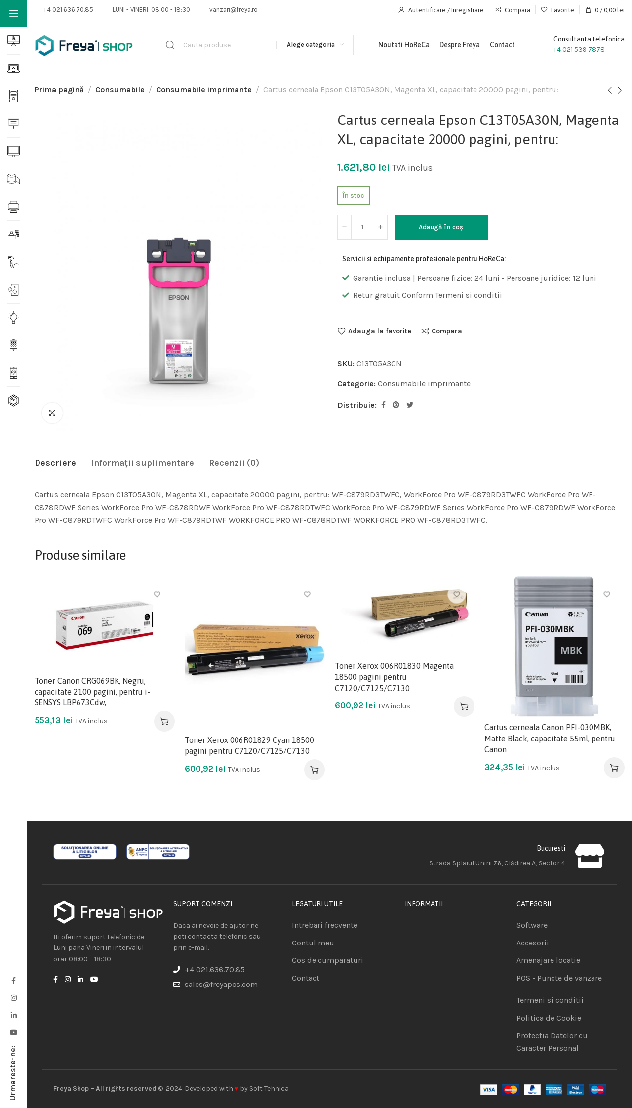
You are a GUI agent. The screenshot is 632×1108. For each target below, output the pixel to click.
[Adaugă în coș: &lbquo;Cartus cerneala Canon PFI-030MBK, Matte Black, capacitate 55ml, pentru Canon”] (614, 767)
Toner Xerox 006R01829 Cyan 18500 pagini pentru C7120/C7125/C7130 (249, 745)
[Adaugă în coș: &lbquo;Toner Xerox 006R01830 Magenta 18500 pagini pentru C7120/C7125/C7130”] (464, 706)
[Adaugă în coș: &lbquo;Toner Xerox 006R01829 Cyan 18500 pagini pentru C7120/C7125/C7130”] (314, 769)
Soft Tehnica (269, 1088)
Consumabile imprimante (204, 89)
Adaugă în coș (442, 227)
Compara (447, 331)
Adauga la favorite (379, 331)
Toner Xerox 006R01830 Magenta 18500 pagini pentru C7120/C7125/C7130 (394, 677)
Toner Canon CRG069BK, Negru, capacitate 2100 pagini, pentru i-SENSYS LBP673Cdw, (92, 691)
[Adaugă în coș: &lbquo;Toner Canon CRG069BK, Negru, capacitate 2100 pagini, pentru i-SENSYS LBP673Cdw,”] (164, 721)
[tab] (55, 463)
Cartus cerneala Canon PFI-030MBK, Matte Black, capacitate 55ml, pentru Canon (549, 738)
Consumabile (120, 89)
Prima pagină (59, 89)
